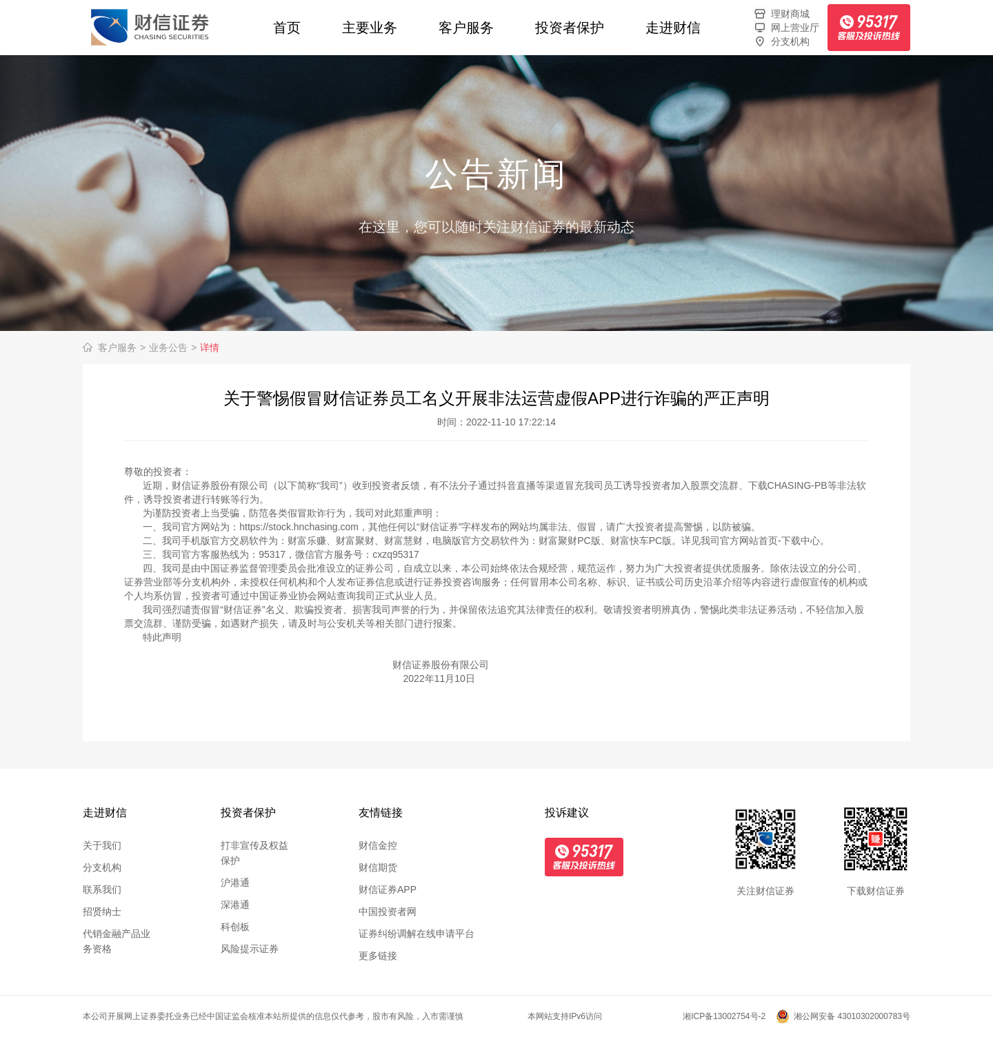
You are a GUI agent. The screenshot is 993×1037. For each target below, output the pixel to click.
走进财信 (673, 27)
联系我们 (102, 889)
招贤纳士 (102, 911)
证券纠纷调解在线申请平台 (416, 933)
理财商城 (781, 14)
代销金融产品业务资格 (116, 941)
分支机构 (781, 41)
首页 (287, 27)
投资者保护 (569, 27)
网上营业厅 (786, 27)
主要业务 (369, 27)
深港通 (235, 904)
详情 (209, 347)
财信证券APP (388, 889)
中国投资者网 (388, 911)
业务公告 (173, 347)
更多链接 (378, 955)
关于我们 (102, 845)
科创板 (235, 926)
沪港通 (235, 882)
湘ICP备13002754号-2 (724, 1016)
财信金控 (378, 845)
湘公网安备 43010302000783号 (852, 1016)
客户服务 (466, 27)
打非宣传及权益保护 (254, 853)
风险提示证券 (250, 948)
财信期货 (378, 867)
